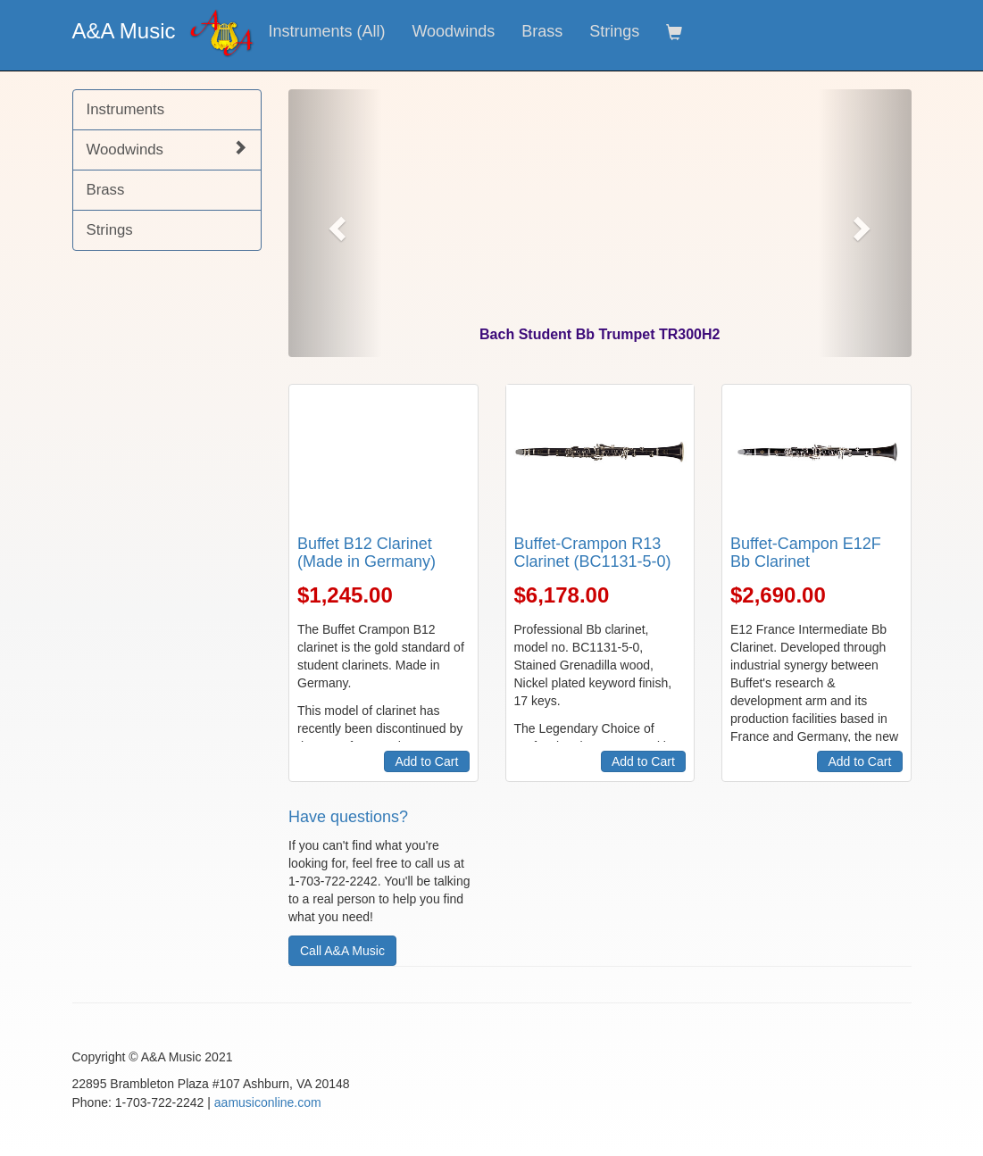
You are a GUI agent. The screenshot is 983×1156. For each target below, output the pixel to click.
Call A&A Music (342, 951)
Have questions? (348, 817)
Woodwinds (453, 31)
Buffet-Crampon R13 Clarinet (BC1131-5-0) (592, 552)
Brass (541, 31)
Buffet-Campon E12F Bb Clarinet (805, 552)
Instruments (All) (326, 31)
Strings (614, 31)
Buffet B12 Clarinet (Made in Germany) (366, 552)
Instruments (126, 109)
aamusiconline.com (267, 1102)
